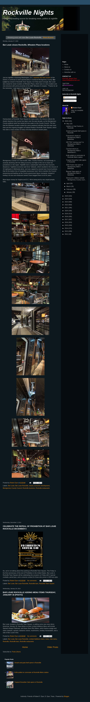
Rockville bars (33, 583)
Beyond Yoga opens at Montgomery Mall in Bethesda (73, 173)
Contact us (67, 69)
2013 (66, 231)
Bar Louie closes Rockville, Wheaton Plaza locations (26, 45)
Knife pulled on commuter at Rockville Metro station (31, 672)
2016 (66, 222)
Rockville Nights (28, 12)
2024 (66, 199)
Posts (66, 97)
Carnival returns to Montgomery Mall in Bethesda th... (73, 150)
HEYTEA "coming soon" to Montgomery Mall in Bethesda (75, 144)
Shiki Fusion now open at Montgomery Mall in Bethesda (74, 166)
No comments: (32, 580)
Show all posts (48, 37)
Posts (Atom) (16, 652)
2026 (66, 121)
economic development (42, 485)
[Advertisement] (30, 505)
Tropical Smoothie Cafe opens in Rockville (28, 682)
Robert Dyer (77, 108)
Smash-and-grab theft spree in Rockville (27, 662)
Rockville (6, 641)
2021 (66, 207)
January (69, 192)
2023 (66, 202)
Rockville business (29, 488)
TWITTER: (65, 83)
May (68, 123)
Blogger (66, 696)
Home (25, 647)
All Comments (69, 100)
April (68, 183)
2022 (66, 205)
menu (47, 639)
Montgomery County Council (12, 488)
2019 (66, 213)
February (69, 189)
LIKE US (65, 88)
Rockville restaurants (43, 488)
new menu (53, 639)
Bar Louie (11, 485)
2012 (66, 234)
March (68, 186)
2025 (66, 196)
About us (67, 67)
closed (31, 485)
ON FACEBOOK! (68, 90)
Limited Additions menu (36, 639)
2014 (66, 228)
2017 (66, 219)
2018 (66, 216)
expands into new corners (42, 77)
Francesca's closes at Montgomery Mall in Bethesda (73, 137)
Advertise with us (70, 72)
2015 (66, 225)
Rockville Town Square (46, 583)
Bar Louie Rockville (21, 485)
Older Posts (52, 647)
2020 (66, 210)
